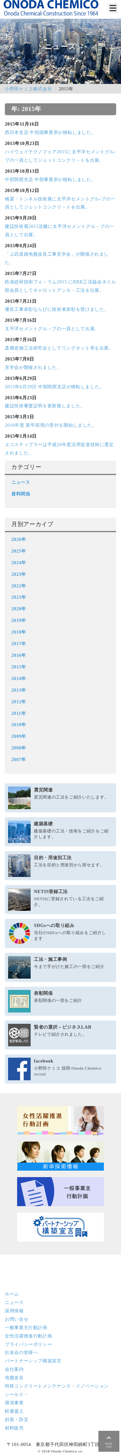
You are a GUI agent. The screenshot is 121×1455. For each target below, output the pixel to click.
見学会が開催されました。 (33, 367)
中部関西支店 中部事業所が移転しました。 (50, 179)
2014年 (18, 678)
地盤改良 (14, 1377)
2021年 (18, 597)
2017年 (18, 643)
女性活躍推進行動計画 (28, 1335)
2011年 (18, 713)
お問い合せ (16, 1319)
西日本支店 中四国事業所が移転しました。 (50, 132)
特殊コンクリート (57, 1386)
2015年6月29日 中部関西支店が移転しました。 (54, 386)
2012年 (18, 701)
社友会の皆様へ (21, 1352)
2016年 (18, 655)
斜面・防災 (16, 1419)
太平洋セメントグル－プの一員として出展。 (52, 328)
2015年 (18, 666)
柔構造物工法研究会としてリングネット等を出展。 (59, 348)
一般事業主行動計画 (26, 1327)
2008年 (18, 747)
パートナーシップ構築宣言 (33, 1360)
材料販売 (14, 1427)
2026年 (18, 539)
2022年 (18, 585)
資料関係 (20, 493)
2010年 (18, 724)
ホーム (12, 1294)
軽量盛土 (14, 1411)
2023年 (18, 574)
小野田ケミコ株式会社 (28, 88)
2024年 (18, 562)
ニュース (20, 482)
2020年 (18, 608)
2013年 (18, 690)
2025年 (18, 551)
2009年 (18, 736)
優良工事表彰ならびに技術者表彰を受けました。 (57, 309)
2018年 (18, 632)
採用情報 (14, 1310)
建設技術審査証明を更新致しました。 (45, 405)
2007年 (18, 759)
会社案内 (14, 1369)
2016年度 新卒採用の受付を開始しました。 (50, 425)
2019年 (18, 620)
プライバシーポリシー (28, 1344)
